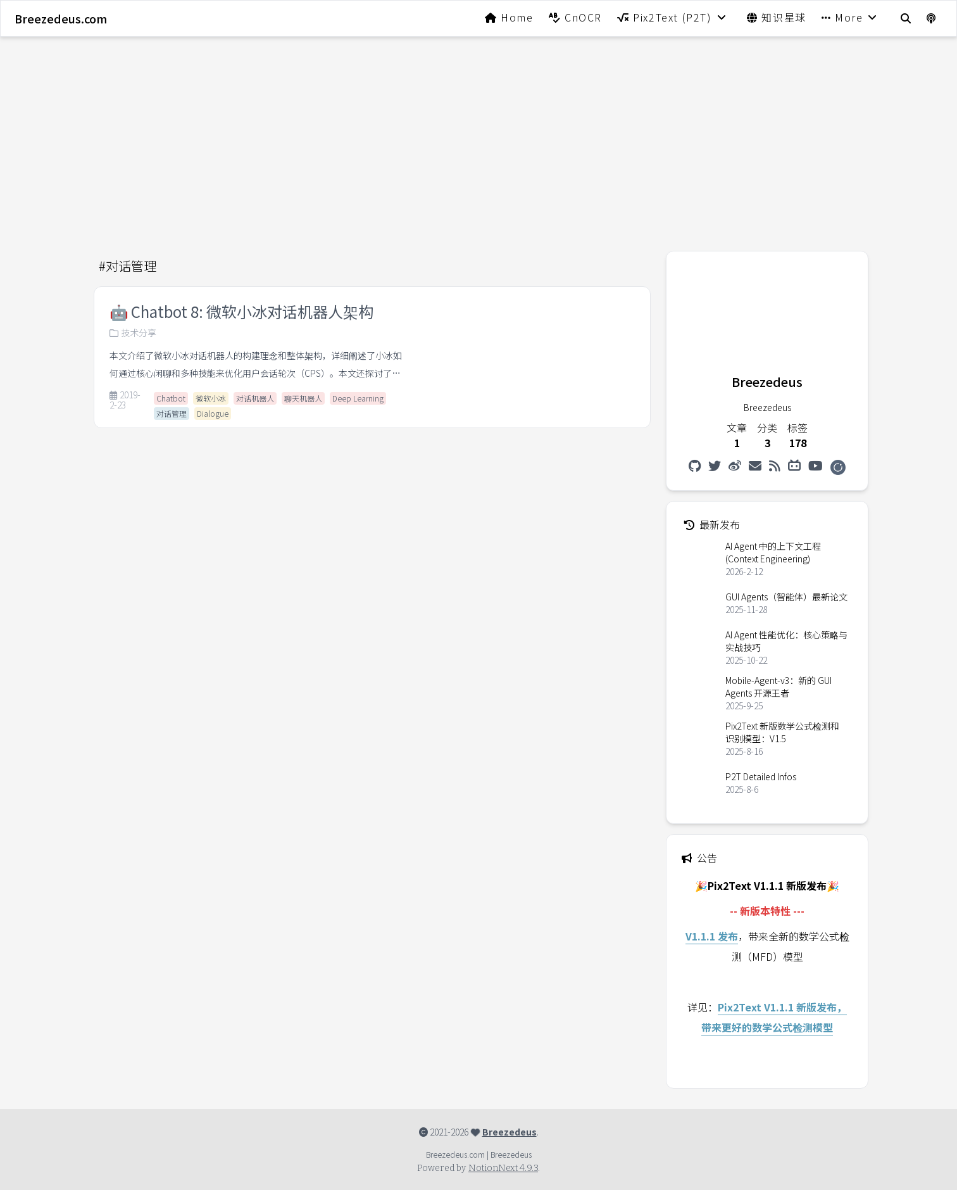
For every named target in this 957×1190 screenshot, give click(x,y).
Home (509, 17)
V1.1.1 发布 (711, 936)
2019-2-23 (125, 400)
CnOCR (575, 17)
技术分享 (132, 332)
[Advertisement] (478, 135)
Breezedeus (509, 1131)
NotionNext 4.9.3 (503, 1168)
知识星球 (776, 17)
